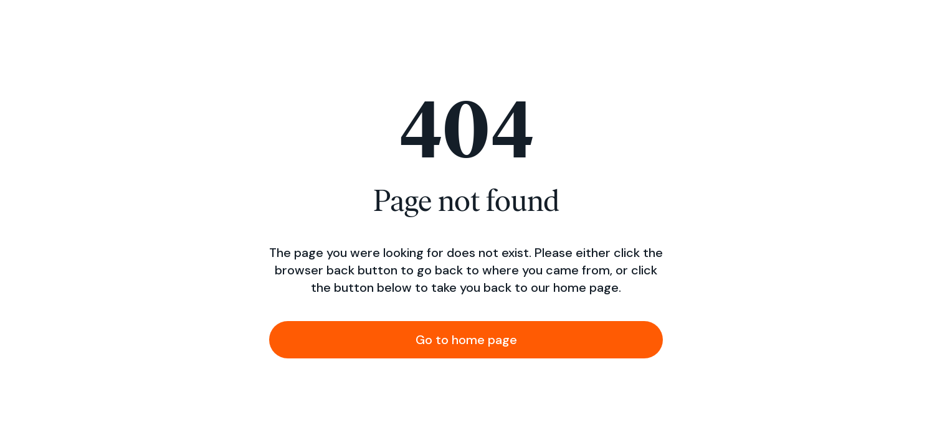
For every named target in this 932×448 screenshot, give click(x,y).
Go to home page (466, 340)
